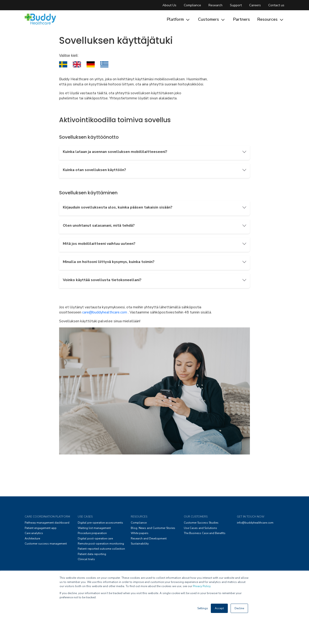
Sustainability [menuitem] (140, 543)
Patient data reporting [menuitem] (92, 554)
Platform (179, 19)
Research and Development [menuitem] (149, 538)
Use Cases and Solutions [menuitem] (200, 528)
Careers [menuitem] (255, 5)
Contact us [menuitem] (276, 5)
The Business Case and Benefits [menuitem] (204, 533)
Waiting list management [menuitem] (94, 528)
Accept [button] (219, 608)
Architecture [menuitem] (32, 538)
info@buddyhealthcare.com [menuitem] (255, 523)
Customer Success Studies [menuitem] (201, 523)
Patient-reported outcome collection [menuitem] (101, 549)
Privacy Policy (201, 586)
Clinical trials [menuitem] (86, 559)
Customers (212, 19)
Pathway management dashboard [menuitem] (47, 523)
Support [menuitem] (236, 5)
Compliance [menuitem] (192, 5)
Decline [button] (239, 608)
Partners (241, 19)
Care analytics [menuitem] (34, 533)
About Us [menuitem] (169, 5)
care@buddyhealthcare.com (104, 312)
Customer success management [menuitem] (46, 543)
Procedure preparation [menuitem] (92, 533)
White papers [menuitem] (139, 533)
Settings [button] (202, 608)
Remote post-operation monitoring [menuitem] (101, 543)
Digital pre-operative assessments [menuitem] (100, 523)
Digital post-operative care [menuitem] (95, 538)
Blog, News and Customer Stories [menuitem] (153, 528)
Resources (270, 19)
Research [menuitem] (215, 5)
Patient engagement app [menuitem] (41, 528)
